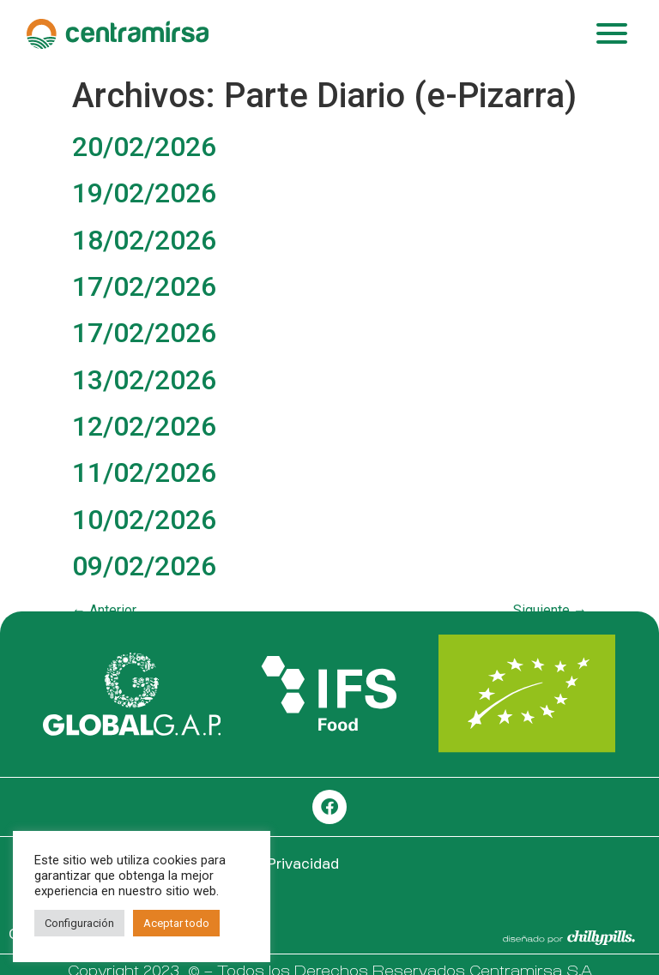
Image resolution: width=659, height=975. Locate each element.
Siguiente (550, 610)
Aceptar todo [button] (176, 923)
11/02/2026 (144, 472)
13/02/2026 (144, 380)
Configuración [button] (79, 923)
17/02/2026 (144, 286)
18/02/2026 (144, 240)
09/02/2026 (144, 566)
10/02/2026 (144, 519)
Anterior (104, 610)
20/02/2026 (144, 146)
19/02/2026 (144, 193)
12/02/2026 (144, 426)
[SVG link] (132, 694)
